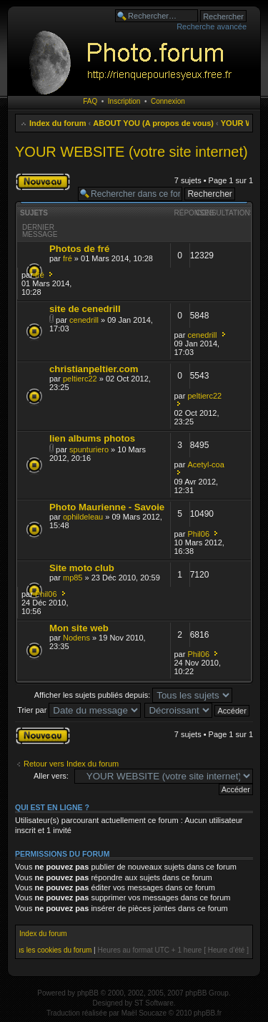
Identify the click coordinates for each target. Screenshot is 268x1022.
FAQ (90, 101)
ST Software (154, 1003)
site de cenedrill (85, 308)
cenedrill (84, 320)
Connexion (168, 101)
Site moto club (81, 568)
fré (67, 258)
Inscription (124, 101)
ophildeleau (83, 516)
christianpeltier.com (94, 369)
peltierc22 (80, 378)
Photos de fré (79, 248)
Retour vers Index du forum (71, 763)
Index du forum (57, 123)
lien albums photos (92, 438)
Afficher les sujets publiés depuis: (133, 695)
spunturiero (89, 449)
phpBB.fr (208, 1013)
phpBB (88, 993)
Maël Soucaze (144, 1013)
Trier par (79, 710)
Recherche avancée (212, 26)
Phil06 (198, 534)
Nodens (76, 637)
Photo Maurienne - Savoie (106, 507)
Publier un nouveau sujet (43, 181)
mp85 (73, 577)
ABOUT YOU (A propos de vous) (153, 123)
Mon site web (79, 628)
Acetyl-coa (205, 464)
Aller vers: (51, 776)
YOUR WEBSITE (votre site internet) (131, 152)
